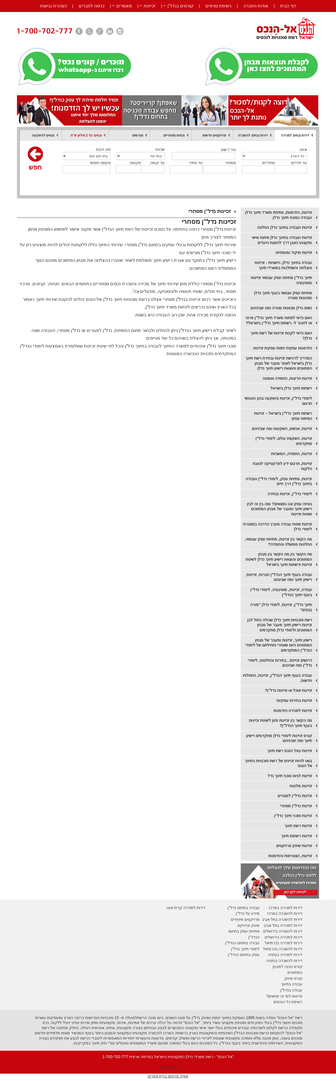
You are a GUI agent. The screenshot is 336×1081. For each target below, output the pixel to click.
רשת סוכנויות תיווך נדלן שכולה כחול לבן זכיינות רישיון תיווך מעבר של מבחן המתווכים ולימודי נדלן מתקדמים (279, 625)
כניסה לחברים (91, 6)
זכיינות (149, 6)
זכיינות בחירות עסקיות (294, 700)
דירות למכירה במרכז (285, 907)
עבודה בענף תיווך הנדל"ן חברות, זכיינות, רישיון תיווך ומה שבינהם (279, 577)
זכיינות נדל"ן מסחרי (296, 806)
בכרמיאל (272, 943)
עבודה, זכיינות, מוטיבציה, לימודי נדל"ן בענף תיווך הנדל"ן (281, 592)
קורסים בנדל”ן (180, 6)
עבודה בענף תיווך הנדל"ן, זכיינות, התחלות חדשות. (277, 678)
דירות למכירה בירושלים (283, 937)
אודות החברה (255, 6)
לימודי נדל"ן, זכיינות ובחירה (289, 494)
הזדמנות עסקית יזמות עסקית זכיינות (282, 348)
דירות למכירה (290, 943)
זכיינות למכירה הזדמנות (292, 710)
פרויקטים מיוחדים (245, 919)
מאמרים (124, 6)
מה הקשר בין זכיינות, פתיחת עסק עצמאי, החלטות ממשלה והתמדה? (278, 542)
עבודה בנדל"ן (291, 990)
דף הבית (288, 6)
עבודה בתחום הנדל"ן (242, 943)
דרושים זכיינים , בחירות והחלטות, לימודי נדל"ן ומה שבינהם (280, 663)
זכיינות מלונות (301, 786)
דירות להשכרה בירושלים (282, 931)
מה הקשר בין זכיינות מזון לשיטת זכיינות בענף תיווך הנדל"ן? (280, 723)
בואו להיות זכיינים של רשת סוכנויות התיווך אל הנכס (278, 763)
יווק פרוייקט (247, 925)
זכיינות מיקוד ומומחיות (294, 252)
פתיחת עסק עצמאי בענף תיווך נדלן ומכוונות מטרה (283, 295)
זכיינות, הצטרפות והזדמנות (290, 856)
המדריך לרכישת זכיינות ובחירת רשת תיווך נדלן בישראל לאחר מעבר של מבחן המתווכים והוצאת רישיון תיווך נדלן (278, 363)
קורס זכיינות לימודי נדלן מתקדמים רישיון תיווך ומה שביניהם (279, 738)
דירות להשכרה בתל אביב (282, 919)
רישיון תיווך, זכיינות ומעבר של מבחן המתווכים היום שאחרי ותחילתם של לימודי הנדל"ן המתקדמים (278, 645)
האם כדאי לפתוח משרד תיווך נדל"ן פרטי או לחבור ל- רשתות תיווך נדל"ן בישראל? (279, 320)
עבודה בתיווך (291, 984)
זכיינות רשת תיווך (298, 826)
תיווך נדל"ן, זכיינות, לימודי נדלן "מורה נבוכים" (281, 607)
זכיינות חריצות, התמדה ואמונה (287, 378)
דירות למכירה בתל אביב (283, 925)
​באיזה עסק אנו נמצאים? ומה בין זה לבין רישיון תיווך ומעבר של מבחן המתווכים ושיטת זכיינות (279, 509)
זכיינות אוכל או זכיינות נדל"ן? (288, 690)
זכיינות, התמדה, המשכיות (291, 454)
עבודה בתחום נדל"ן (243, 907)
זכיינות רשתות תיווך (296, 836)
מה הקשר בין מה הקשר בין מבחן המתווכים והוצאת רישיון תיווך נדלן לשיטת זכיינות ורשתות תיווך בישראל (279, 559)
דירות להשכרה (290, 949)
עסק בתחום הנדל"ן (243, 954)
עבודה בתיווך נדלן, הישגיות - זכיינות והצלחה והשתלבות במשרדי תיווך (283, 265)
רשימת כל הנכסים (287, 1002)
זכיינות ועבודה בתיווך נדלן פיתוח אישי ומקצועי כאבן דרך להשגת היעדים (282, 240)
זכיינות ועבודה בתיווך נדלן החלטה (284, 227)
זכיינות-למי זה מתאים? (284, 996)
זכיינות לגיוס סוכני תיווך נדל (290, 776)
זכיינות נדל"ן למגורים (295, 796)
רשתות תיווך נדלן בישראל (291, 388)
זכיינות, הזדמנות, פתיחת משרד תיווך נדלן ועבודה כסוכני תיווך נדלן (278, 215)
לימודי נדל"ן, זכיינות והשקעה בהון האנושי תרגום (278, 401)
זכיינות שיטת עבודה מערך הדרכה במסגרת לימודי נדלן (277, 526)
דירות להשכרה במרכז (284, 913)
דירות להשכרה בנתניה (284, 960)
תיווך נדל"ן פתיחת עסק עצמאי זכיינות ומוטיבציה (281, 280)
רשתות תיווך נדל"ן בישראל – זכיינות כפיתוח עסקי (283, 416)
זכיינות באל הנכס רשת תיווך (289, 751)
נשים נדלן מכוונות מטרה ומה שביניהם (281, 308)
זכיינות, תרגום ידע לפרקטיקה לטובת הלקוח (282, 466)
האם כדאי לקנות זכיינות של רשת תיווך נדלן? (281, 335)
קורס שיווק (293, 978)
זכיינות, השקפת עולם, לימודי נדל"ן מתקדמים (283, 441)
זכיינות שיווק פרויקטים (294, 846)
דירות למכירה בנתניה (285, 954)
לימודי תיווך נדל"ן (245, 949)
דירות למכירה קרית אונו (186, 907)
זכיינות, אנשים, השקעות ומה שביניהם (282, 428)
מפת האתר (168, 1067)
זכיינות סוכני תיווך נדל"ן (293, 815)
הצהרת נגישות (53, 6)
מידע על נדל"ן (247, 913)
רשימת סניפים (218, 6)
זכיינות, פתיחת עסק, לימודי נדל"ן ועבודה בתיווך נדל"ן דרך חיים (279, 481)
